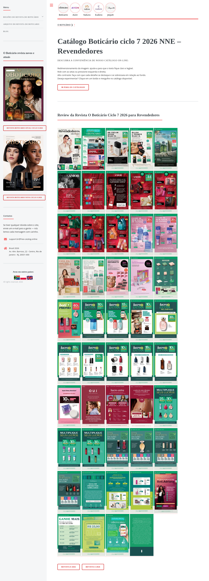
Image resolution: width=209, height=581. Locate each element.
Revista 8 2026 (68, 567)
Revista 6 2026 (93, 567)
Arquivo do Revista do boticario (21, 24)
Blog (6, 31)
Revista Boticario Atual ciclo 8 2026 (25, 128)
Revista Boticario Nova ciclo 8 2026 (24, 197)
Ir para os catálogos (73, 87)
